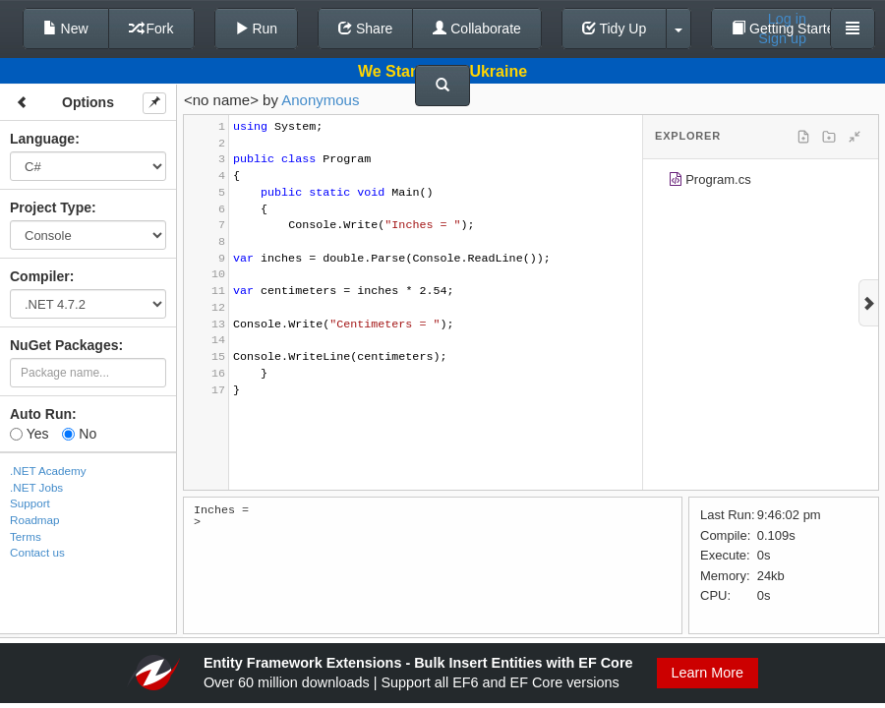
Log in (787, 19)
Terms (25, 536)
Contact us (37, 552)
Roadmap (35, 519)
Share (365, 28)
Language (42, 139)
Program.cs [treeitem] (709, 182)
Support (30, 503)
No (79, 434)
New (65, 28)
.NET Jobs (36, 487)
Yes (29, 434)
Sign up (782, 38)
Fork (151, 28)
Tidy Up (614, 28)
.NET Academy (48, 470)
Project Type (50, 207)
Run (256, 28)
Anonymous (320, 99)
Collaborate (477, 28)
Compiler (40, 276)
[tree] (760, 183)
